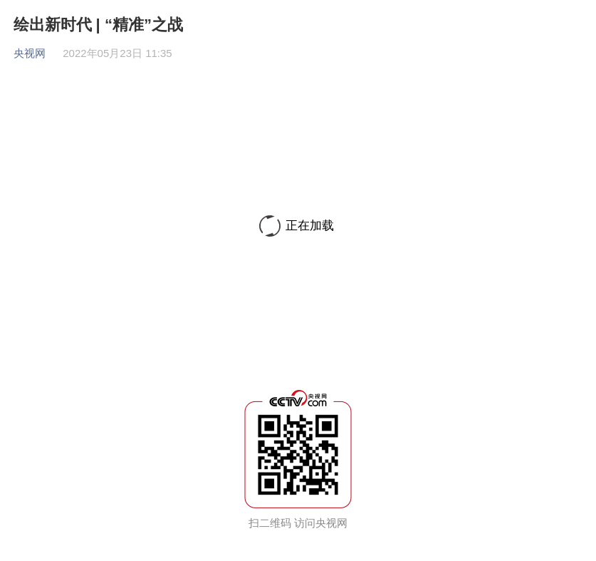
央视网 (30, 53)
